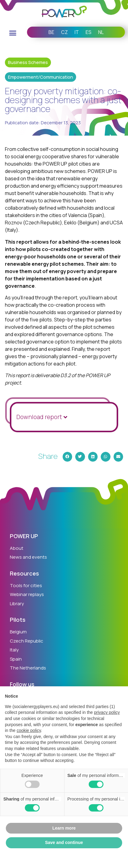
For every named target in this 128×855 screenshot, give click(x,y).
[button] (13, 33)
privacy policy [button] (107, 712)
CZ (64, 32)
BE (51, 32)
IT (77, 32)
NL (101, 32)
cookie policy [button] (29, 730)
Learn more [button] (64, 828)
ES (88, 32)
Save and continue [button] (64, 842)
